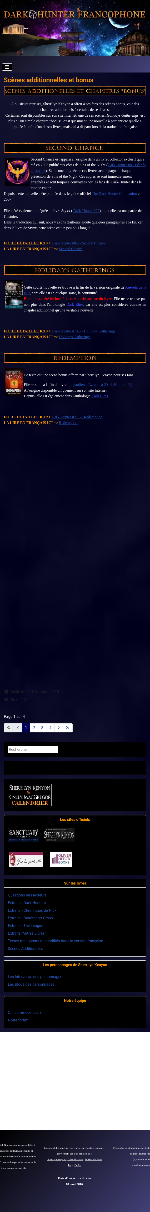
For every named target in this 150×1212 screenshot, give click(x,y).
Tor (69, 1165)
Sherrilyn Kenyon (56, 1159)
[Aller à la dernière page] (68, 727)
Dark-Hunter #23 (86, 211)
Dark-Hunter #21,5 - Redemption (77, 417)
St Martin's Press (93, 1159)
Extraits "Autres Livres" (27, 933)
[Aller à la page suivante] (58, 727)
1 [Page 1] (26, 727)
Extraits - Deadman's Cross (30, 918)
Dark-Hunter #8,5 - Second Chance (78, 243)
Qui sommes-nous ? (24, 1012)
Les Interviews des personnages (35, 976)
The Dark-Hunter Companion (114, 194)
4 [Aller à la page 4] (50, 727)
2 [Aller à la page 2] (34, 727)
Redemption (68, 423)
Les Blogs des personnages (31, 984)
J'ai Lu (77, 1165)
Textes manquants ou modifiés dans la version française (55, 941)
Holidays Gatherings (74, 337)
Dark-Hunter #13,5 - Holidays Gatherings (83, 331)
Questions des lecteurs (27, 895)
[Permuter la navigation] (7, 67)
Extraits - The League (25, 925)
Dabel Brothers (75, 1159)
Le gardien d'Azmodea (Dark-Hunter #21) (99, 385)
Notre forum (18, 1020)
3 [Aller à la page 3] (42, 727)
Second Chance (71, 249)
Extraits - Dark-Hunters (27, 903)
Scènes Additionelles (25, 948)
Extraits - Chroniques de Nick (32, 910)
